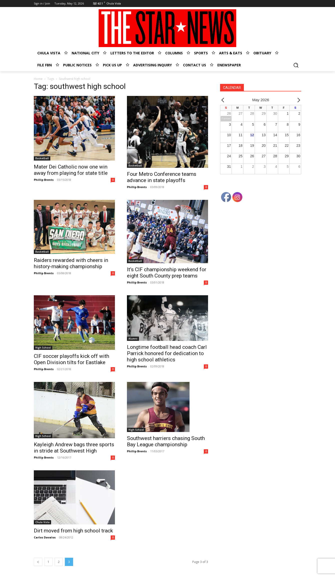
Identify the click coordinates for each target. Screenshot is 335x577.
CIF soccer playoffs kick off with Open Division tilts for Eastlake (71, 359)
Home (38, 79)
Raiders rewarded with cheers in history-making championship (71, 263)
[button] (296, 65)
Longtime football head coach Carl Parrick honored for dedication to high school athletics (167, 353)
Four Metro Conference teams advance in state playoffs (161, 177)
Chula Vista (42, 522)
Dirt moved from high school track (73, 531)
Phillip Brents (44, 180)
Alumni (132, 338)
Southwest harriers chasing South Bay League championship (166, 441)
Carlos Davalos (45, 537)
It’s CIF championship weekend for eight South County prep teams (166, 272)
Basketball (42, 158)
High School (43, 347)
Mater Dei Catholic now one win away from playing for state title (71, 170)
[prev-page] (38, 562)
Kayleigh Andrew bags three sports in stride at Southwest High (74, 448)
